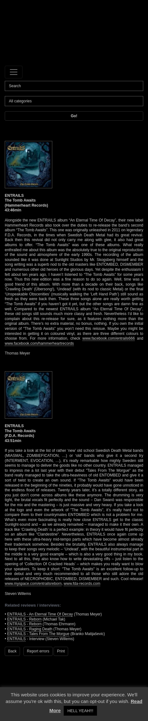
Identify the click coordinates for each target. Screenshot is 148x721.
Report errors (38, 651)
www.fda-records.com (82, 583)
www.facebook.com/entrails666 (108, 338)
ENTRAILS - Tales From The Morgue (38, 634)
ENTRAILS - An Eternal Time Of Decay (40, 614)
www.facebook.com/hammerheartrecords (39, 343)
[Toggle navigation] (14, 72)
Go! (74, 116)
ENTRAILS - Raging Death (30, 629)
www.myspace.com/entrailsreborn (33, 583)
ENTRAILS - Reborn (24, 619)
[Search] (74, 86)
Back (12, 651)
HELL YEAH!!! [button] (80, 710)
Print (61, 651)
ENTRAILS (16, 639)
